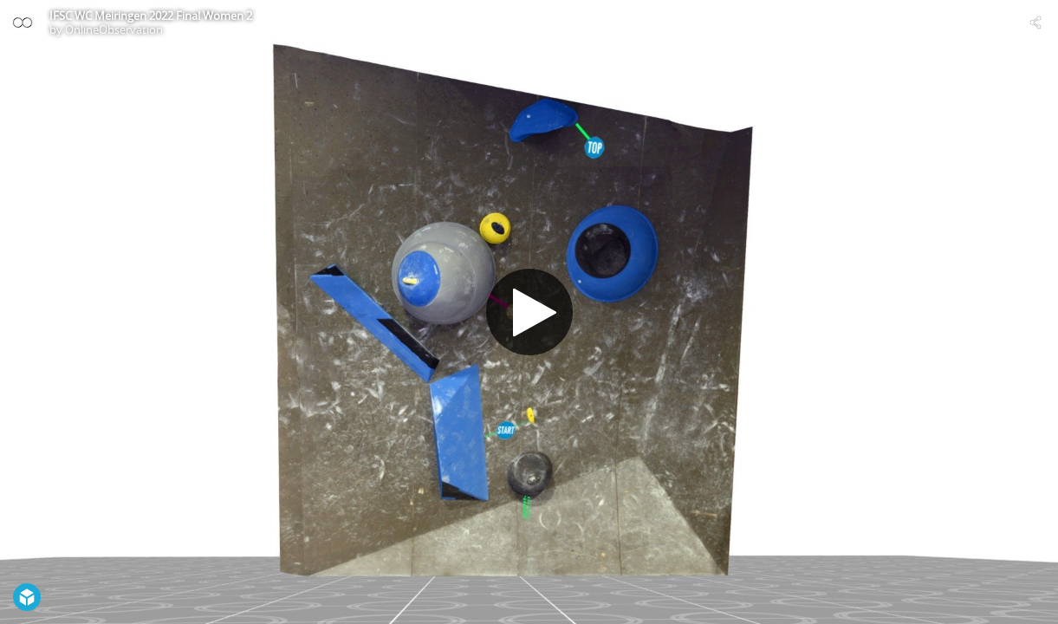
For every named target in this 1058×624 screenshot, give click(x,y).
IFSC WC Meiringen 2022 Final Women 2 (150, 15)
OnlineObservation (114, 29)
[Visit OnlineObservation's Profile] (22, 22)
